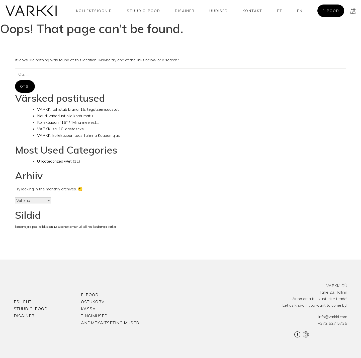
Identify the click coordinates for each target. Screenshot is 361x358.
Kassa (88, 308)
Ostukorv (93, 301)
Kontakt (252, 11)
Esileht (23, 301)
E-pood (330, 11)
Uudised (218, 11)
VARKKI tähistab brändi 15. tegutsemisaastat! (78, 109)
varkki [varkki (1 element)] (112, 226)
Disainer (185, 11)
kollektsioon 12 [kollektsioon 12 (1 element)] (48, 226)
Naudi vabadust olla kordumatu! (65, 115)
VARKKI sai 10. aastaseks (60, 128)
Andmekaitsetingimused (110, 322)
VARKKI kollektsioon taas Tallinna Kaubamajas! (79, 135)
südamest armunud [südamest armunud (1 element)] (70, 226)
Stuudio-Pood (143, 11)
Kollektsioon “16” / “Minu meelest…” (68, 122)
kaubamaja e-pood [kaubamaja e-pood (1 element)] (26, 226)
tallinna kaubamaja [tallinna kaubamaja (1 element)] (95, 226)
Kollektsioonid (94, 11)
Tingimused (94, 315)
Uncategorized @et (54, 161)
